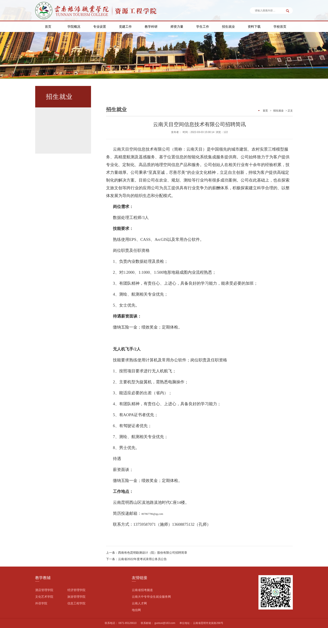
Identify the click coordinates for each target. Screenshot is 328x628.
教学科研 (151, 26)
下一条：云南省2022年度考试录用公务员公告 (136, 559)
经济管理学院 (76, 590)
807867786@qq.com (152, 513)
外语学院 (41, 603)
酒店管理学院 (44, 590)
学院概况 (73, 26)
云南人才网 (139, 603)
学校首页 (279, 26)
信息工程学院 (76, 603)
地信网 (136, 610)
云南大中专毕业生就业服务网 (151, 596)
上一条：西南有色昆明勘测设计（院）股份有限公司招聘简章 (146, 552)
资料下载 (254, 26)
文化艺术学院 (44, 596)
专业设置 (99, 26)
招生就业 (228, 26)
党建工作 (125, 26)
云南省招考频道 (142, 590)
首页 (48, 26)
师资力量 (176, 26)
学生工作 (202, 26)
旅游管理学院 (76, 596)
